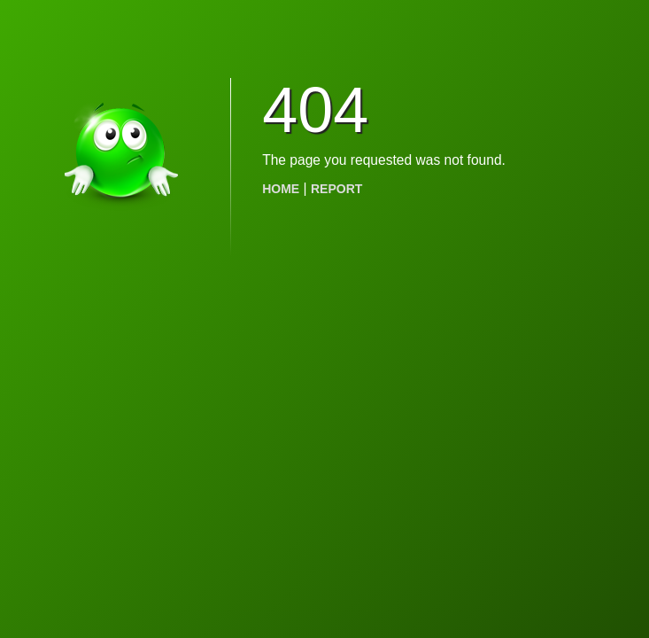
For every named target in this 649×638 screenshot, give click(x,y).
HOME (280, 189)
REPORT (336, 189)
